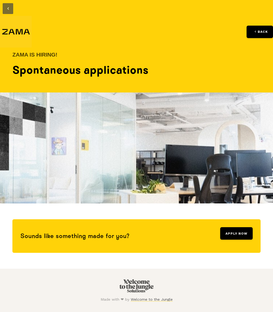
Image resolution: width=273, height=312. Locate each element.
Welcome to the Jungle (152, 299)
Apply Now (236, 233)
